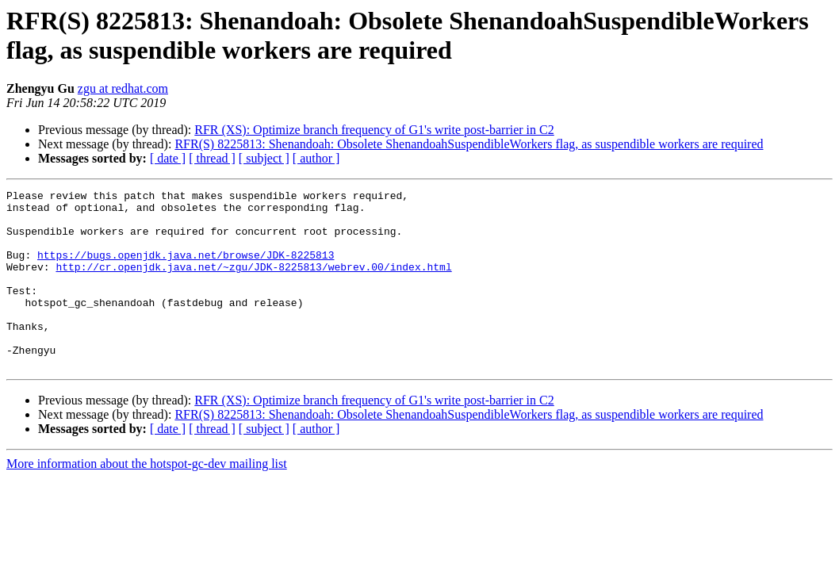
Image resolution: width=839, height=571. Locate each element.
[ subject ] (264, 158)
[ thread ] (212, 158)
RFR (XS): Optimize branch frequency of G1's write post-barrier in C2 (374, 129)
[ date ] (168, 158)
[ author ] (316, 158)
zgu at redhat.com (123, 88)
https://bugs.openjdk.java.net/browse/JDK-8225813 (185, 269)
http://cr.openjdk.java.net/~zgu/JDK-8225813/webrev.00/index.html (253, 283)
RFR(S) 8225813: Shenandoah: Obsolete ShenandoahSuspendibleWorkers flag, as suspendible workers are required (468, 144)
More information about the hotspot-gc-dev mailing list (146, 499)
